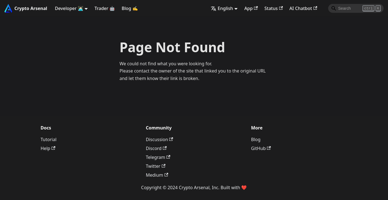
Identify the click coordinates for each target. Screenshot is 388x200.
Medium (157, 175)
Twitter (156, 166)
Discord (156, 148)
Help (48, 148)
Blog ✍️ (130, 8)
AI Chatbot (303, 8)
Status (273, 8)
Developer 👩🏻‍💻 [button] (69, 8)
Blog (256, 139)
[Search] (356, 8)
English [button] (222, 8)
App (251, 8)
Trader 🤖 (104, 8)
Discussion (159, 139)
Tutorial (48, 139)
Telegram (158, 157)
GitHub (261, 148)
